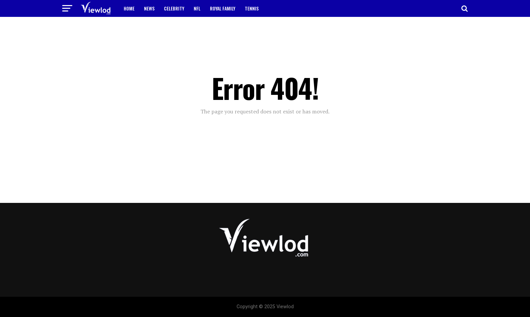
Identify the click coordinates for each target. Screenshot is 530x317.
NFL (197, 8)
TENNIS (252, 8)
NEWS (149, 8)
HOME (129, 8)
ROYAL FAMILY (222, 8)
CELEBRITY (174, 8)
